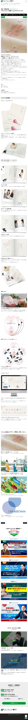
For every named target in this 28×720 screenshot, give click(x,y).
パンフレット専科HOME (4, 3)
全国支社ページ (20, 698)
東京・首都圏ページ (7, 698)
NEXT (25, 17)
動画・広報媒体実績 (17, 3)
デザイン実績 (11, 3)
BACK (3, 17)
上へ (26, 716)
